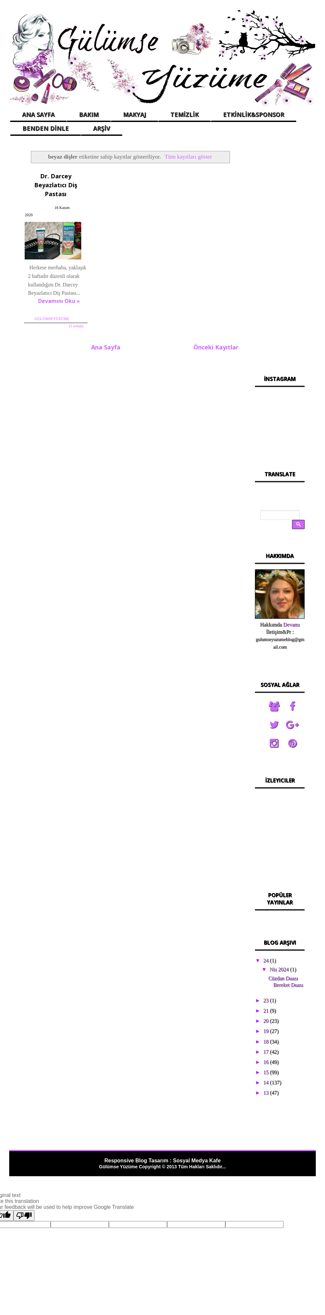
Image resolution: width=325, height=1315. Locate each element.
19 (266, 1031)
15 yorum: (76, 326)
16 (266, 1062)
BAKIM (89, 114)
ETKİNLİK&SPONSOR (253, 114)
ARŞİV (101, 128)
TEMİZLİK (184, 114)
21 (266, 1010)
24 (266, 960)
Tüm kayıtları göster (188, 156)
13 (266, 1092)
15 (266, 1072)
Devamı (291, 624)
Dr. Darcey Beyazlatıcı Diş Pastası (55, 185)
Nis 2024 (279, 969)
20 (266, 1021)
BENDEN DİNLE (45, 128)
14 (266, 1082)
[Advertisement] (280, 253)
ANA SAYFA (38, 114)
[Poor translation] (24, 1215)
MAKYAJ (134, 114)
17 (266, 1052)
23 (266, 1000)
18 (266, 1041)
